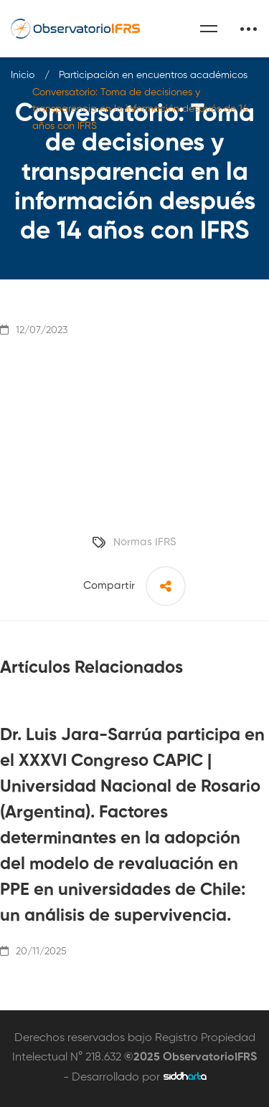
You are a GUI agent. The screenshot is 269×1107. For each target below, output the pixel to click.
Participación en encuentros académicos (153, 75)
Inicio (22, 75)
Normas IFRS (144, 542)
